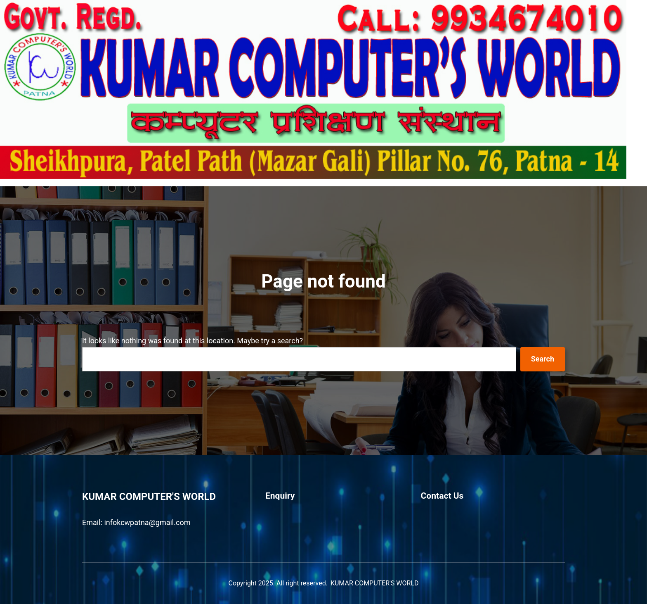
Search (542, 358)
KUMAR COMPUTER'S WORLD (149, 496)
